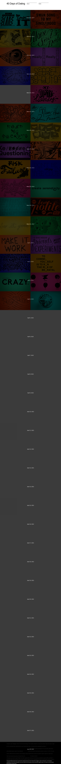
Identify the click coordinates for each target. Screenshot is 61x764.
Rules (40, 3)
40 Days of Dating (16, 3)
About (28, 3)
